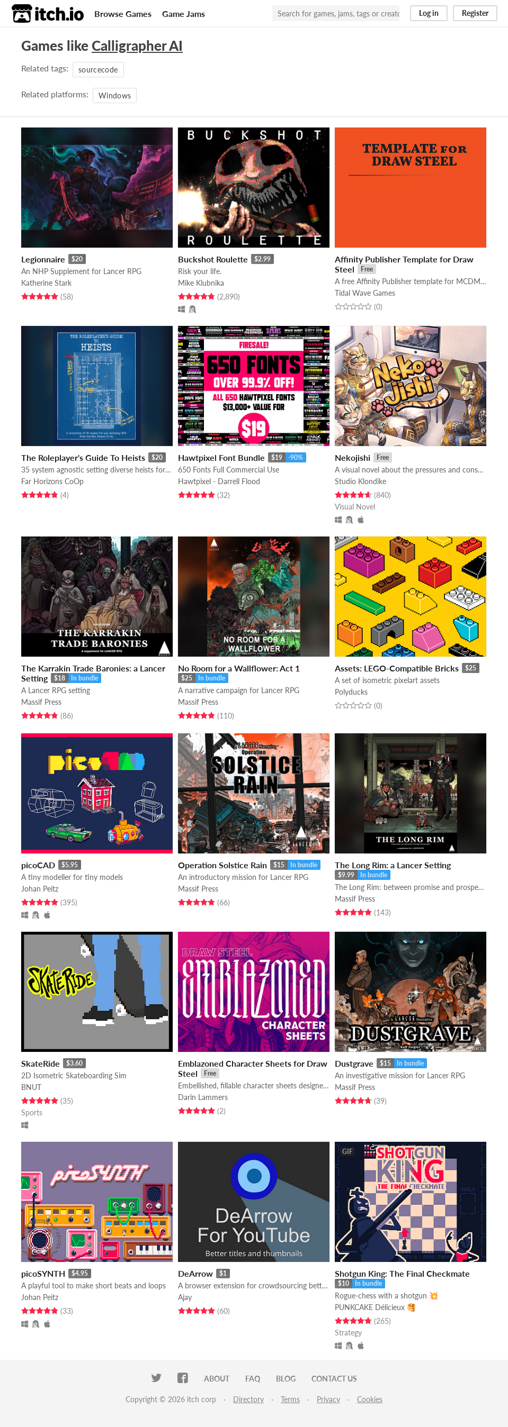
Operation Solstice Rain (222, 865)
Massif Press (41, 701)
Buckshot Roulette (213, 259)
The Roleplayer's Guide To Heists (83, 457)
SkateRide (40, 1063)
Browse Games (122, 13)
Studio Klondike (360, 481)
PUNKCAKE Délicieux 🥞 (375, 1307)
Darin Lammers (203, 1097)
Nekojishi (352, 457)
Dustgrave (354, 1063)
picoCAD (38, 865)
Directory (248, 1399)
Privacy (328, 1399)
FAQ (252, 1378)
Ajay (185, 1297)
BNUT (31, 1087)
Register (475, 12)
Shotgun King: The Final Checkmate (402, 1273)
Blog (286, 1378)
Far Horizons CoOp (52, 481)
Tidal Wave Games (365, 292)
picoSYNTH (43, 1273)
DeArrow (195, 1273)
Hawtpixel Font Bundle (221, 457)
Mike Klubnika (201, 282)
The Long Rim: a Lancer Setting (393, 865)
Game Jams (183, 13)
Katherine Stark (46, 282)
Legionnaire (43, 259)
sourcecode (98, 69)
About (216, 1378)
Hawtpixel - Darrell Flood (219, 481)
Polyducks (351, 691)
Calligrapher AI (137, 45)
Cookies (369, 1399)
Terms (290, 1399)
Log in (429, 12)
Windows (115, 95)
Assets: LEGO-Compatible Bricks (397, 668)
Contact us (334, 1378)
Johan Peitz (39, 888)
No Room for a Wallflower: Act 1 (239, 668)
